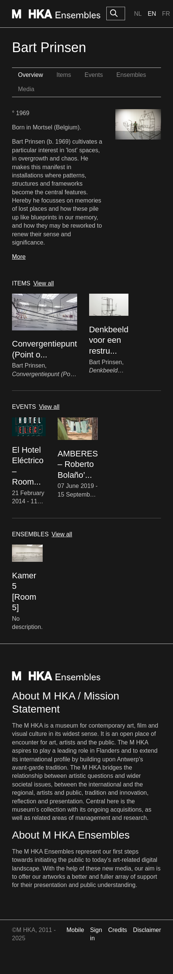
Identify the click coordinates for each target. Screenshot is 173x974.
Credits (117, 930)
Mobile (75, 930)
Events (94, 75)
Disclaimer (147, 930)
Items (64, 75)
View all (43, 283)
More (18, 257)
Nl (138, 14)
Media (26, 89)
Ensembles (131, 75)
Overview (30, 75)
